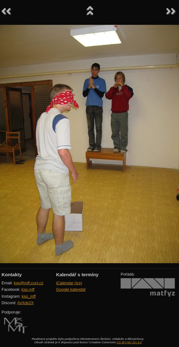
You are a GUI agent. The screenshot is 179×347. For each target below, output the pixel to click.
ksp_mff (29, 296)
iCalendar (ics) (69, 283)
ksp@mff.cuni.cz (29, 283)
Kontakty (12, 274)
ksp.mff (27, 289)
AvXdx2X (25, 302)
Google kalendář (71, 289)
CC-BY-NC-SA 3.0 (129, 342)
